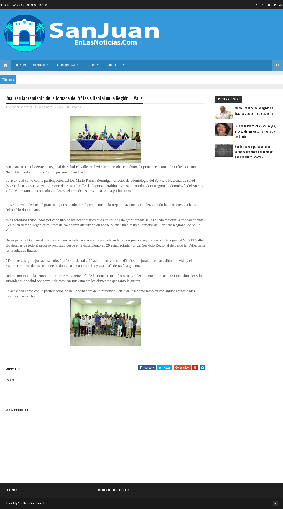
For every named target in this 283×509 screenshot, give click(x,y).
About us (31, 4)
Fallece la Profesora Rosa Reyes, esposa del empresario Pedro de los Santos (255, 131)
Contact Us (18, 4)
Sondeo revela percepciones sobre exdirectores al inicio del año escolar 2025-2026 (254, 151)
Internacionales (67, 65)
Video (127, 65)
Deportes (92, 65)
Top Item (43, 4)
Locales (20, 65)
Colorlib (40, 503)
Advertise (4, 4)
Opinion (111, 65)
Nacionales (41, 65)
